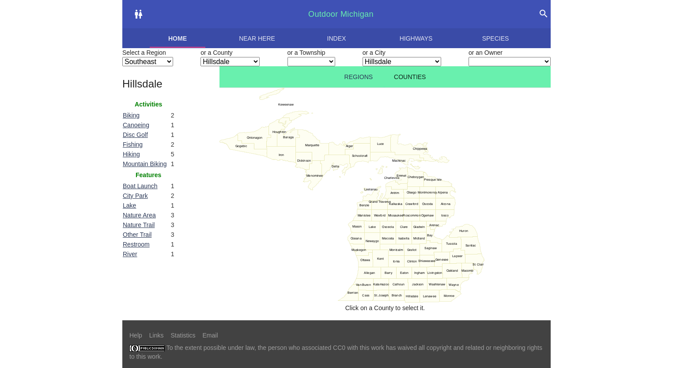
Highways (416, 38)
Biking (131, 115)
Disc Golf (135, 134)
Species (495, 38)
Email (210, 335)
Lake (129, 205)
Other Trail (137, 234)
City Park (135, 195)
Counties (410, 76)
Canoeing (136, 125)
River (130, 254)
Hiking (131, 154)
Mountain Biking (145, 163)
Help (135, 335)
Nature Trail (139, 224)
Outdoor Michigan (341, 14)
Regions (358, 76)
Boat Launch (140, 186)
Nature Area (139, 215)
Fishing (133, 144)
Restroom (136, 244)
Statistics (182, 335)
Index (336, 38)
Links (156, 335)
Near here (257, 38)
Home (177, 38)
